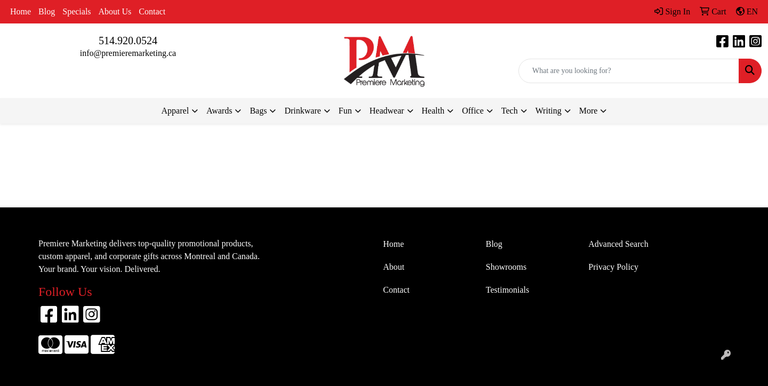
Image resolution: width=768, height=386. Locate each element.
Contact (152, 11)
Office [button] (473, 110)
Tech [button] (509, 110)
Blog (46, 11)
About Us (115, 11)
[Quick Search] (628, 71)
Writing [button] (548, 110)
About (393, 266)
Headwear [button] (387, 110)
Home (20, 11)
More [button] (588, 110)
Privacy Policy (613, 266)
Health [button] (433, 110)
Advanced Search (618, 243)
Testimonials (508, 289)
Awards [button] (219, 110)
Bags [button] (258, 110)
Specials (76, 11)
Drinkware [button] (302, 110)
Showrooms (506, 266)
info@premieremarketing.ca (128, 53)
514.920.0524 (128, 40)
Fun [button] (345, 110)
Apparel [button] (175, 110)
